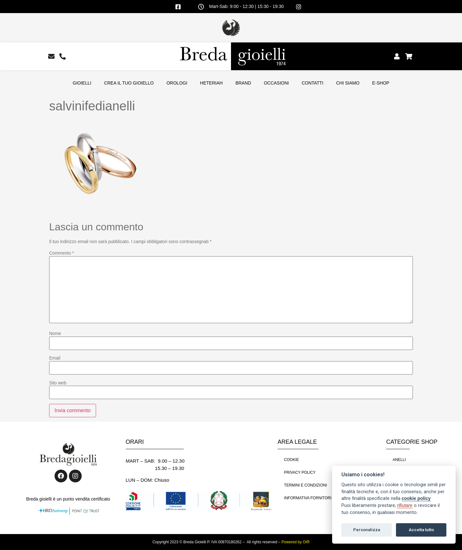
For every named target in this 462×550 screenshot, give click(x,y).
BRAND (243, 82)
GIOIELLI (82, 82)
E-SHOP (381, 82)
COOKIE (291, 459)
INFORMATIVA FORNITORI (308, 498)
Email (54, 358)
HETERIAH (211, 82)
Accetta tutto (421, 529)
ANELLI (399, 459)
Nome (55, 333)
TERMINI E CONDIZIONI (305, 485)
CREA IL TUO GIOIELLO (129, 82)
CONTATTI (312, 82)
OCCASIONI (276, 82)
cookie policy (416, 498)
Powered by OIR (295, 542)
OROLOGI (177, 82)
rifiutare (405, 505)
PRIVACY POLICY (300, 472)
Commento (61, 253)
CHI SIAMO (347, 82)
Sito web (57, 383)
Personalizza (366, 529)
